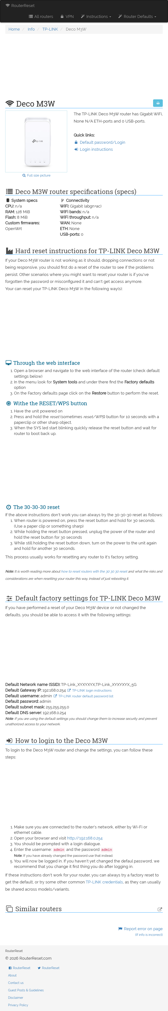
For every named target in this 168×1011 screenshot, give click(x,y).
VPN (67, 16)
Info (31, 29)
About (12, 975)
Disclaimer (15, 997)
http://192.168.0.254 (85, 838)
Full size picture (36, 175)
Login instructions (93, 149)
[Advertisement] (84, 68)
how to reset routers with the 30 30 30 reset (94, 571)
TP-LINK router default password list (83, 696)
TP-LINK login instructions (89, 690)
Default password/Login (99, 142)
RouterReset (20, 5)
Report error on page (140, 931)
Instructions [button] (95, 16)
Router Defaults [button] (137, 16)
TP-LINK (50, 29)
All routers (40, 16)
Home (14, 29)
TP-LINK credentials (104, 882)
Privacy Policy (18, 1005)
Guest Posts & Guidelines (26, 990)
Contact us (16, 983)
